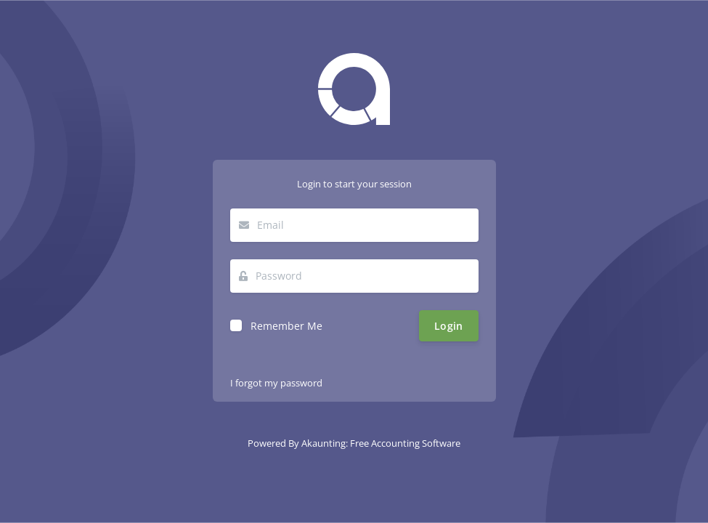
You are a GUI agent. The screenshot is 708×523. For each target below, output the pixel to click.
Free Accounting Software (405, 443)
